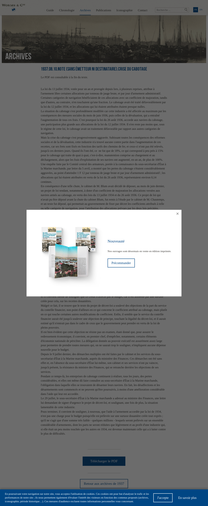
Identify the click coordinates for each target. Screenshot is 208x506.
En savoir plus (187, 499)
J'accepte (163, 499)
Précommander (121, 263)
